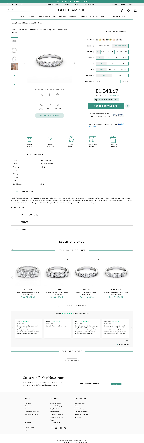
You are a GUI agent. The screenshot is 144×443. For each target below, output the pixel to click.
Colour (89, 63)
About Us (28, 403)
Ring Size (88, 81)
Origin (89, 46)
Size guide (125, 81)
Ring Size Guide (51, 409)
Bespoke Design (71, 403)
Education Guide (51, 403)
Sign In (114, 4)
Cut (90, 69)
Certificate (87, 75)
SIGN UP (116, 384)
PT (117, 39)
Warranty (69, 417)
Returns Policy (71, 409)
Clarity (89, 57)
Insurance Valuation (52, 417)
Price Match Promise (73, 414)
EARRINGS (72, 16)
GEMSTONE (94, 16)
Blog (88, 406)
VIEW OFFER (77, 1)
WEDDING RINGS (59, 16)
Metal (89, 39)
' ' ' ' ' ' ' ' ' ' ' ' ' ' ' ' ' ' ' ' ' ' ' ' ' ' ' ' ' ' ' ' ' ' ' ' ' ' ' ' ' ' (108, 81)
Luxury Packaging (52, 406)
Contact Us (133, 4)
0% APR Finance (90, 4)
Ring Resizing (50, 411)
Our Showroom (30, 409)
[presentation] (25, 63)
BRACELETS (105, 16)
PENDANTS (83, 16)
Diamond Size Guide (52, 414)
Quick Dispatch (118, 16)
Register (123, 4)
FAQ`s (48, 420)
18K (107, 39)
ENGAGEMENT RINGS (27, 16)
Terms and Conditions (32, 411)
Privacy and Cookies (31, 414)
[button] (12, 328)
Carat (89, 51)
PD (120, 39)
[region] (72, 328)
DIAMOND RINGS (44, 16)
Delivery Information (73, 411)
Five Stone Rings (72, 360)
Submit (30, 10)
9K (97, 39)
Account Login (91, 403)
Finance (68, 406)
